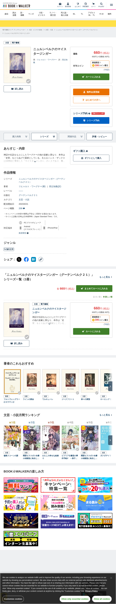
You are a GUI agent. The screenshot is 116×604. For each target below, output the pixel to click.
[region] (58, 588)
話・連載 (22, 14)
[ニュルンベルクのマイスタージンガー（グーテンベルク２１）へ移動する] (77, 30)
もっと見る (105, 277)
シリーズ (47, 136)
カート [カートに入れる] (91, 331)
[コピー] (40, 259)
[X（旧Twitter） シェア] (19, 259)
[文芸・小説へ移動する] (49, 30)
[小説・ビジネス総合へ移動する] (35, 30)
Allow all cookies (102, 599)
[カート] (93, 5)
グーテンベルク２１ (28, 195)
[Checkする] (28, 81)
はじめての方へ (91, 100)
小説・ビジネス (41, 14)
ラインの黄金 (28, 399)
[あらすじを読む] (35, 158)
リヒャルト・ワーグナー (47, 60)
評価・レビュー (99, 136)
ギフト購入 (80, 151)
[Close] (111, 578)
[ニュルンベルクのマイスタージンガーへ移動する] (17, 33)
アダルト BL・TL (91, 14)
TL (82, 14)
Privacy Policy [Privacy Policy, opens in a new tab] (91, 591)
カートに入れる (91, 77)
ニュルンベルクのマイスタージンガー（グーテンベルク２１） (42, 180)
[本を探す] (101, 5)
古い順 (97, 297)
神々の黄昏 (85, 399)
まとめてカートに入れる (94, 288)
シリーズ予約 (81, 113)
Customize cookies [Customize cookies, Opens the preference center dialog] (13, 599)
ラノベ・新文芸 (53, 14)
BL (74, 14)
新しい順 (107, 297)
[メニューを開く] (111, 5)
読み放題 (14, 14)
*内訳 (106, 70)
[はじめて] (78, 5)
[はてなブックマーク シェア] (33, 259)
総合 (6, 14)
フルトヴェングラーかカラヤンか (12, 400)
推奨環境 (24, 233)
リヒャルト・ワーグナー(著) (32, 186)
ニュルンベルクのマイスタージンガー (49, 310)
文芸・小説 (24, 199)
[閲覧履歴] (86, 5)
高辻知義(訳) (55, 186)
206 (22, 208)
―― (21, 191)
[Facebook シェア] (26, 259)
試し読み (17, 89)
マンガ (31, 14)
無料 (109, 14)
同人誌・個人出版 (64, 14)
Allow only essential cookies (75, 599)
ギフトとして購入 (91, 158)
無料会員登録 (91, 92)
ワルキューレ (47, 399)
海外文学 (8, 249)
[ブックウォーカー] (16, 5)
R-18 (101, 14)
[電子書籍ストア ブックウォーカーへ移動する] (14, 30)
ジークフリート (68, 399)
